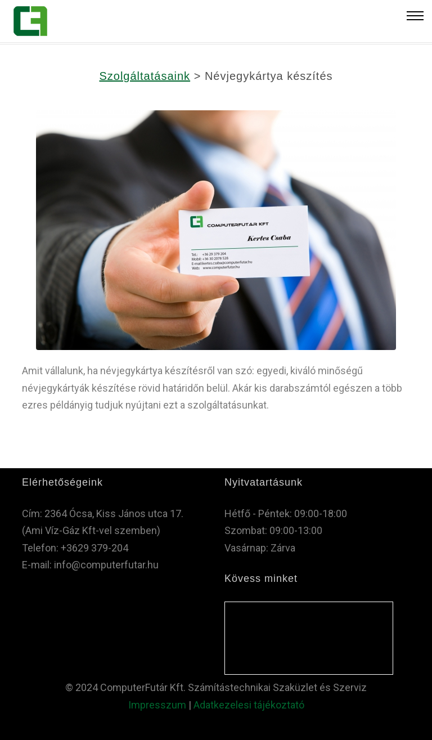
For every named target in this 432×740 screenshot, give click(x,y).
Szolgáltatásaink (144, 76)
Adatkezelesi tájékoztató (249, 705)
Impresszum (157, 705)
